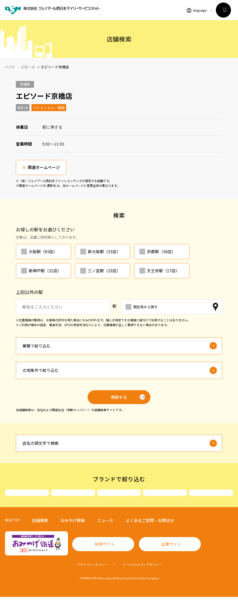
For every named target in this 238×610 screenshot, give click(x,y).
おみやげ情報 (73, 533)
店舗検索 (40, 533)
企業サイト (171, 557)
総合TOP (12, 533)
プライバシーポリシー (92, 577)
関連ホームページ (44, 167)
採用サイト (105, 557)
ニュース (105, 533)
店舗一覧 (28, 66)
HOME (10, 66)
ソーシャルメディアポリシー (141, 577)
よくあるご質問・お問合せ (150, 533)
